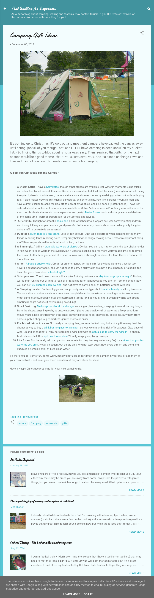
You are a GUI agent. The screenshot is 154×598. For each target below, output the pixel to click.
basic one (62, 221)
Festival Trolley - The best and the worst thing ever (40, 542)
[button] (142, 33)
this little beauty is (111, 289)
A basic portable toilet (38, 263)
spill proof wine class (56, 336)
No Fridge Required (22, 460)
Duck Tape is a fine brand (44, 233)
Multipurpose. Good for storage (55, 306)
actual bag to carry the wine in (109, 331)
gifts (64, 423)
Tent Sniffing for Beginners (33, 8)
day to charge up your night (115, 276)
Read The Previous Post (24, 416)
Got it (88, 594)
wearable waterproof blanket (61, 246)
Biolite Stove (92, 212)
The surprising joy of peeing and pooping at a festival (42, 501)
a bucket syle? (56, 272)
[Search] (149, 9)
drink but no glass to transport (61, 327)
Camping (36, 423)
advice (22, 423)
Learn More (71, 594)
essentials (51, 423)
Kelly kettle (52, 186)
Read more (136, 490)
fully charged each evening (46, 285)
